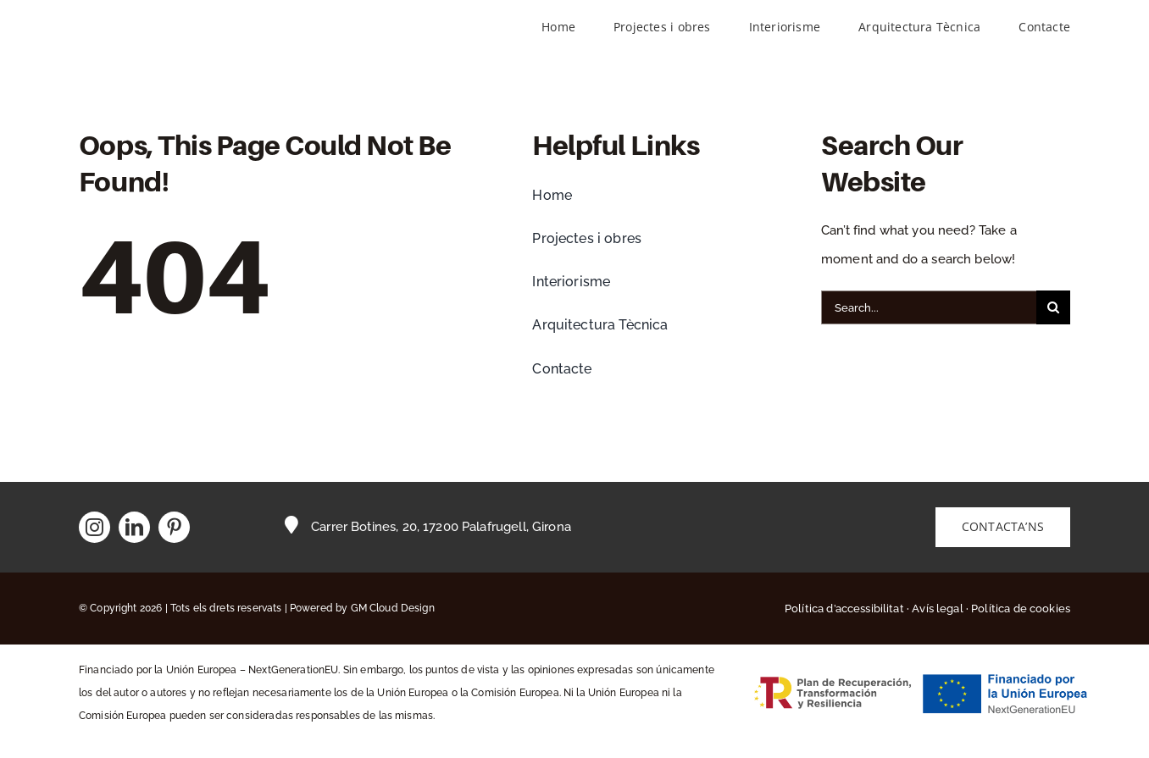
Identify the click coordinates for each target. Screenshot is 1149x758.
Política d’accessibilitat (844, 608)
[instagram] (94, 527)
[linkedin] (134, 527)
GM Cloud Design (393, 608)
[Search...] (928, 307)
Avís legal (937, 608)
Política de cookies (1020, 608)
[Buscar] (1053, 307)
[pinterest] (174, 527)
